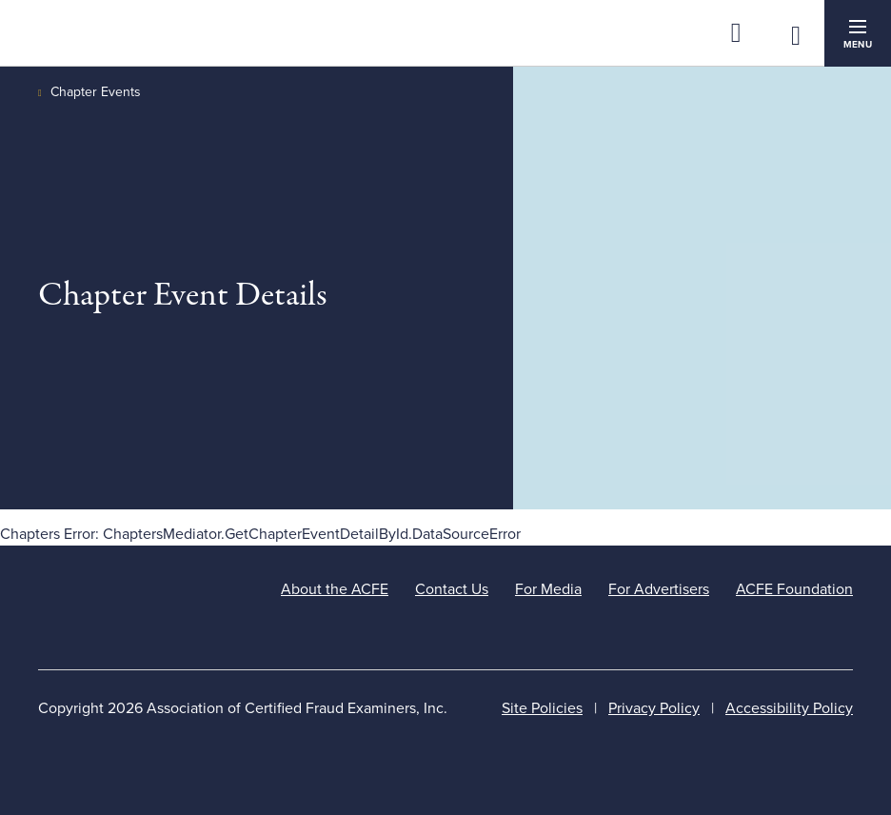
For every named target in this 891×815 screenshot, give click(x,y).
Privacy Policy (654, 708)
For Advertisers (658, 589)
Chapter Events (95, 92)
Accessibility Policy (789, 708)
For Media (548, 589)
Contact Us (451, 589)
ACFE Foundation (794, 589)
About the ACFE (334, 589)
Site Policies (542, 708)
